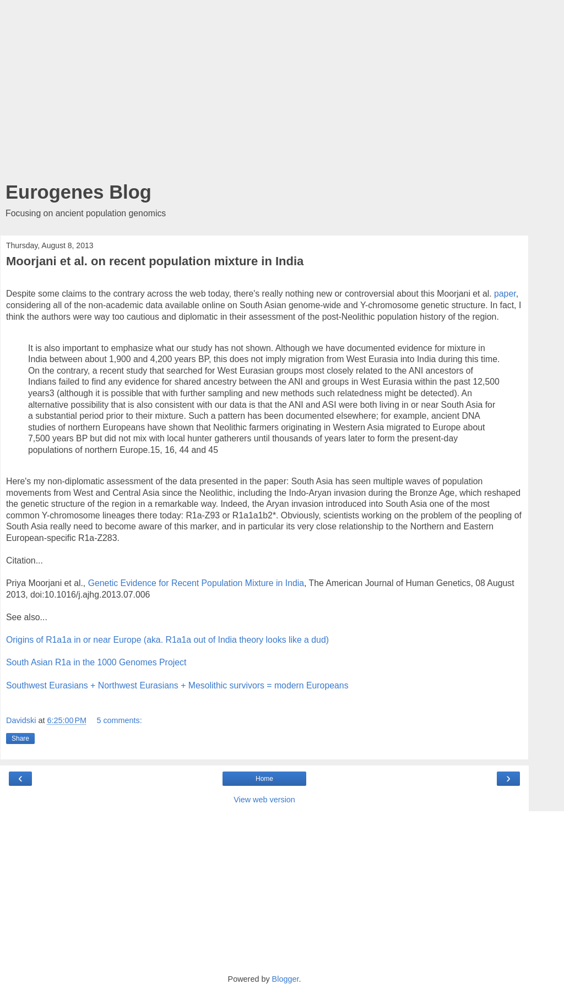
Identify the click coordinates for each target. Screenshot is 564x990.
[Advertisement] (264, 94)
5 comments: (119, 720)
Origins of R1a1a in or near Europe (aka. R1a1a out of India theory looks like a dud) (167, 639)
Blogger (285, 979)
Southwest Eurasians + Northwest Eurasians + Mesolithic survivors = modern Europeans (177, 685)
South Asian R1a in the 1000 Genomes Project (96, 662)
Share (20, 738)
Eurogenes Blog (78, 192)
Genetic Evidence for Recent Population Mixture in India (196, 583)
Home (264, 779)
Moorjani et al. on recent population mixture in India (154, 261)
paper (505, 293)
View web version (264, 799)
